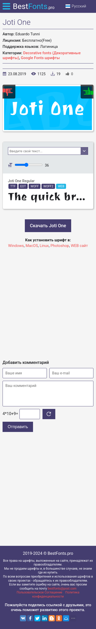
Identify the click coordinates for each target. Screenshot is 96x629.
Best (34, 6)
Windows (16, 245)
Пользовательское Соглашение (39, 592)
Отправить (18, 427)
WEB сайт (79, 245)
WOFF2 (48, 186)
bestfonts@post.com (62, 588)
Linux (44, 245)
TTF (13, 186)
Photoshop (59, 245)
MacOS (32, 245)
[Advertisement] (48, 302)
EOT (23, 186)
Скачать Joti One (48, 225)
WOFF (34, 186)
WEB (61, 186)
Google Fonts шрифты (40, 58)
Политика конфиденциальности (55, 594)
